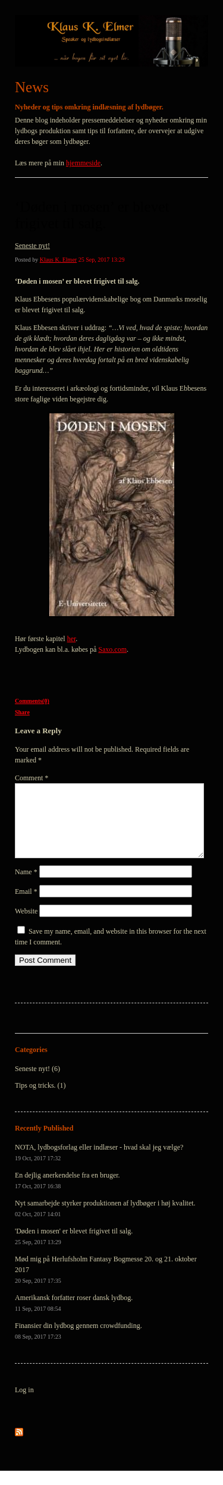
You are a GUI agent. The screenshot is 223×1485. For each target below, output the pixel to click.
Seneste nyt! (32, 245)
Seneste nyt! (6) (37, 1083)
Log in (24, 1404)
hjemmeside (83, 163)
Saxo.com (112, 649)
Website (26, 925)
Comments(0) (32, 701)
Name (26, 886)
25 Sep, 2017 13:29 (101, 259)
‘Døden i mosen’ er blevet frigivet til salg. (92, 215)
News (32, 87)
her (71, 639)
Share (22, 712)
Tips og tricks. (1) (40, 1099)
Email (26, 906)
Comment (31, 778)
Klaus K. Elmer (58, 259)
